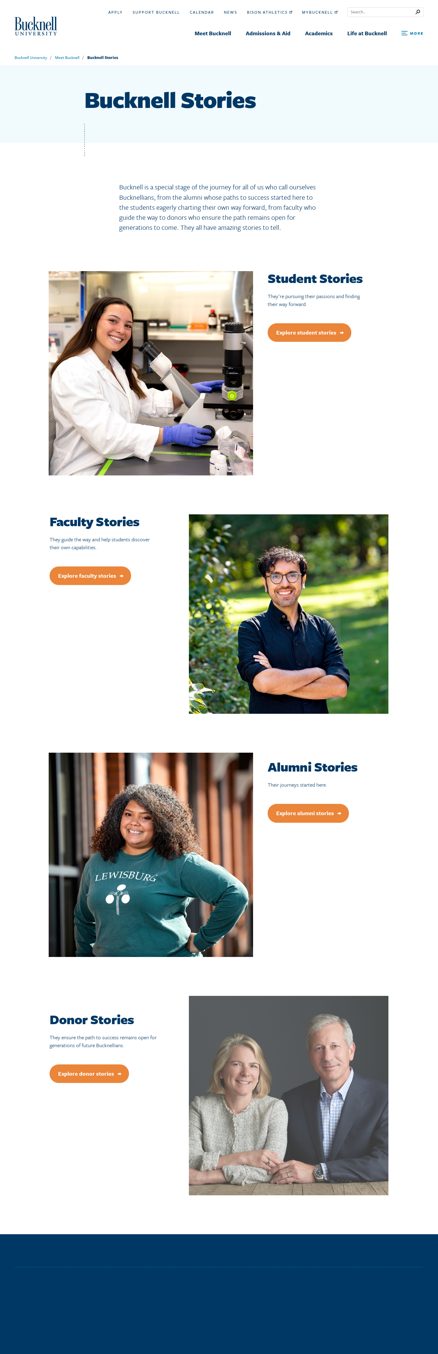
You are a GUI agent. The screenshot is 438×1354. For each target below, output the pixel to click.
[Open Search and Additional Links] (412, 34)
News (230, 12)
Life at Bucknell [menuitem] (367, 33)
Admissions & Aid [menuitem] (268, 33)
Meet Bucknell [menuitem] (213, 33)
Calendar (202, 12)
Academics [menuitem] (319, 33)
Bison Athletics (269, 12)
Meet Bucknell (67, 57)
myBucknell (320, 12)
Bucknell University (31, 57)
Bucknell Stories (102, 57)
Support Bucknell (156, 12)
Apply (115, 12)
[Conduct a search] (381, 12)
